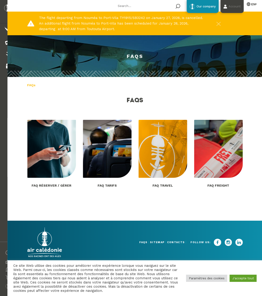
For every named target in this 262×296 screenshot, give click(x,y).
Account (231, 7)
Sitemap (151, 242)
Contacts (177, 242)
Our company (196, 7)
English (251, 4)
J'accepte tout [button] (242, 278)
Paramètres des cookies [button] (206, 278)
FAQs (130, 242)
